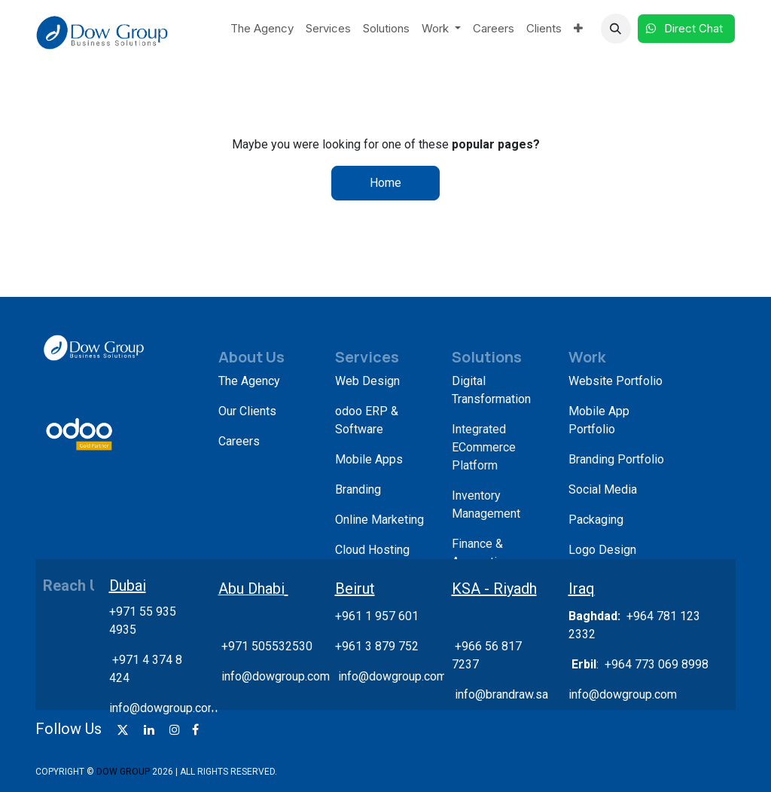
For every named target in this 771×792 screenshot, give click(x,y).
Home (385, 183)
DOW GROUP (123, 771)
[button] (616, 29)
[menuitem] (262, 29)
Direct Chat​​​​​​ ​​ (686, 28)
